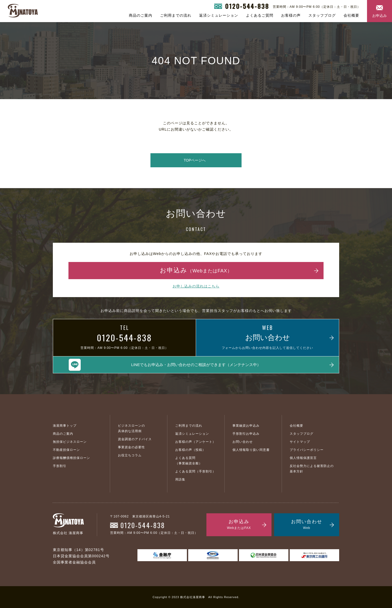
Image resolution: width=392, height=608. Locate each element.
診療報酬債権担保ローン (71, 458)
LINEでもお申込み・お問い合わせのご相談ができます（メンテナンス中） (196, 364)
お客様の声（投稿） (190, 450)
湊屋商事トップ (65, 425)
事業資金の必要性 (131, 447)
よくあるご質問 (259, 15)
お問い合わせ (242, 442)
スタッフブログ (322, 15)
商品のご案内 (140, 15)
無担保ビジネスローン (70, 442)
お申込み (379, 16)
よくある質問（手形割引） (195, 471)
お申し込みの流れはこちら (196, 286)
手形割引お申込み (246, 434)
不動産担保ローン (66, 450)
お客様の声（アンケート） (195, 442)
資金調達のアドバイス (135, 439)
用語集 (180, 479)
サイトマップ (300, 442)
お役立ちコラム (130, 455)
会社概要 (351, 15)
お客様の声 (291, 15)
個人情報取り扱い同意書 (251, 450)
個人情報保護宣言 (303, 458)
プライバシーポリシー (307, 450)
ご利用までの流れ (175, 15)
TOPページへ (195, 160)
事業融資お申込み (246, 425)
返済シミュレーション (218, 15)
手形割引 (59, 466)
